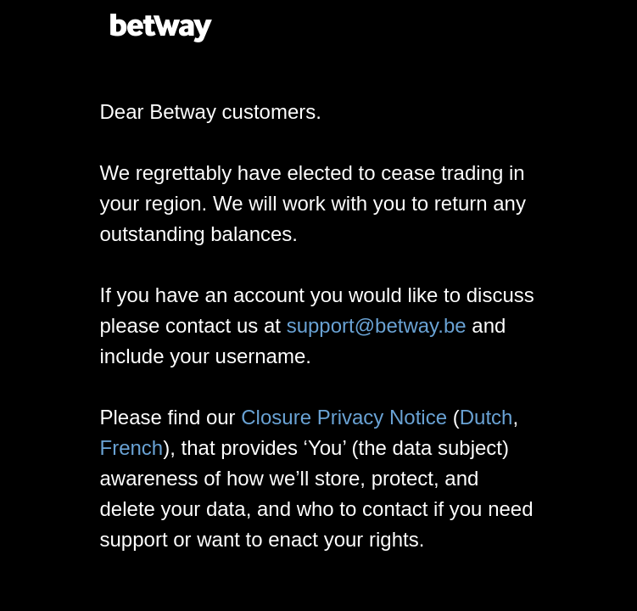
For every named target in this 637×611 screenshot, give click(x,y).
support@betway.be (377, 325)
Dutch (486, 417)
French (132, 447)
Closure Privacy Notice (344, 417)
